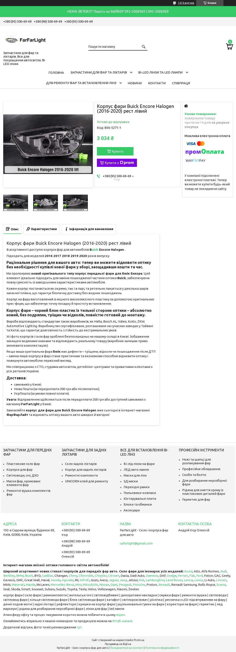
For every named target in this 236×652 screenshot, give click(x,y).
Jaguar (113, 580)
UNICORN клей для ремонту (86, 481)
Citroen (113, 575)
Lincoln (221, 580)
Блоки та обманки (138, 504)
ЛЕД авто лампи (136, 469)
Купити (117, 151)
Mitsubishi (90, 584)
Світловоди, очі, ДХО (22, 475)
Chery (73, 575)
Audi (223, 571)
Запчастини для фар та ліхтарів (98, 72)
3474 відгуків (186, 3)
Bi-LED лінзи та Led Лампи (160, 72)
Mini (78, 584)
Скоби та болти (194, 475)
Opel (114, 584)
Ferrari (183, 575)
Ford (199, 575)
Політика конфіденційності (162, 647)
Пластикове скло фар (23, 464)
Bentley (9, 575)
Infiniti (85, 580)
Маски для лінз (135, 475)
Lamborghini (155, 580)
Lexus (198, 580)
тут (79, 627)
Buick (29, 575)
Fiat (192, 575)
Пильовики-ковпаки (140, 493)
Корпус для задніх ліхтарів (85, 469)
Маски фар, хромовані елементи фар (23, 483)
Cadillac (47, 575)
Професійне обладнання (201, 469)
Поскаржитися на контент (126, 647)
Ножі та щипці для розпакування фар (196, 461)
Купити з (119, 163)
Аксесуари (132, 510)
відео (120, 615)
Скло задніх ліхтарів (81, 464)
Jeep (123, 580)
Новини (135, 83)
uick (95, 249)
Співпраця (181, 83)
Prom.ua (139, 640)
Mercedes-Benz (62, 584)
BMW (20, 575)
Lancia (188, 580)
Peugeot (125, 584)
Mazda (30, 584)
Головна (56, 72)
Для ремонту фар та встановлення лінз (81, 83)
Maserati (18, 584)
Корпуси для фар (19, 469)
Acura (188, 571)
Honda (56, 580)
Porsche (139, 584)
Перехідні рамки (136, 487)
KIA (141, 580)
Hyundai (68, 580)
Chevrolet (86, 575)
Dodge (172, 575)
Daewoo (152, 575)
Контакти (157, 83)
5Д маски (131, 481)
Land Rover (174, 580)
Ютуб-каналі (122, 621)
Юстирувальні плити (140, 498)
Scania (221, 584)
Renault (164, 584)
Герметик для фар (196, 499)
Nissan (104, 584)
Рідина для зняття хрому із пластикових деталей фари (203, 491)
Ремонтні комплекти (81, 475)
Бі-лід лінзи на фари (139, 464)
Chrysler (101, 575)
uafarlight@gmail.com (136, 543)
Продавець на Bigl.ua (118, 644)
